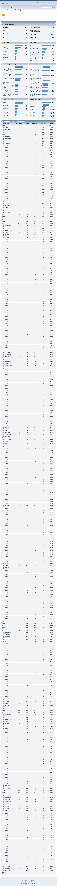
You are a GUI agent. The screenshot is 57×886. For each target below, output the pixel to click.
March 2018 (7, 432)
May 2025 (7, 205)
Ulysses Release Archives (35, 52)
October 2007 (7, 799)
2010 (4, 712)
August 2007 (7, 803)
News (31, 55)
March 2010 (7, 785)
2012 (4, 630)
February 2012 (8, 707)
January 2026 (7, 132)
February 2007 (8, 868)
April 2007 (7, 810)
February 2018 (8, 434)
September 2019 (8, 230)
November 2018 (8, 361)
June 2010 (7, 725)
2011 (4, 710)
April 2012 (7, 703)
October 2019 (7, 228)
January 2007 (7, 870)
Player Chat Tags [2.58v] (8, 85)
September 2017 (8, 445)
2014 (4, 627)
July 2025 (7, 202)
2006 (4, 872)
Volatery (52, 34)
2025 (4, 134)
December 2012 (8, 632)
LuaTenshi (5, 106)
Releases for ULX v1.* (34, 57)
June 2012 (7, 700)
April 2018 (7, 430)
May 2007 (7, 808)
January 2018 (7, 436)
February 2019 (8, 354)
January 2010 (7, 788)
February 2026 (8, 131)
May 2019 (7, 237)
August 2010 (7, 721)
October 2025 (7, 140)
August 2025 (7, 143)
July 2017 (7, 505)
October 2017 (7, 443)
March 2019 (7, 352)
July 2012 (7, 641)
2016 (4, 623)
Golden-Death (5, 57)
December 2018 (8, 359)
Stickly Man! (5, 50)
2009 (4, 790)
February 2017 (8, 569)
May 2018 (7, 429)
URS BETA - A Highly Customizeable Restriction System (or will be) (8, 76)
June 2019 (7, 236)
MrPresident (5, 48)
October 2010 (7, 717)
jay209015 (5, 51)
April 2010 (7, 728)
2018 (4, 358)
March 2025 (7, 209)
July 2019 (7, 234)
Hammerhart (32, 105)
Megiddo (4, 47)
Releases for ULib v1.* (34, 58)
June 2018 (7, 427)
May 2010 (7, 726)
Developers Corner (34, 48)
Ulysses (4, 3)
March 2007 (7, 866)
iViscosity (4, 54)
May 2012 (7, 701)
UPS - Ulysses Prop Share (8, 78)
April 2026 (7, 127)
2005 (4, 874)
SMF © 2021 (28, 880)
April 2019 (7, 296)
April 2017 (7, 565)
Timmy (31, 107)
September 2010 (8, 719)
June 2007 (7, 806)
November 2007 (8, 797)
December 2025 (8, 136)
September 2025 (8, 141)
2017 (4, 438)
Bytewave (5, 59)
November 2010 (8, 716)
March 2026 (7, 129)
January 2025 (7, 212)
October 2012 (7, 636)
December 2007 (8, 795)
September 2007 (8, 801)
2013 (4, 629)
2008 (4, 792)
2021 (4, 219)
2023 (4, 216)
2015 (4, 625)
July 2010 (7, 723)
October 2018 (7, 363)
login (12, 7)
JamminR (5, 45)
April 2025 (7, 207)
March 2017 (7, 567)
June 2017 (7, 507)
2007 (4, 794)
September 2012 (8, 638)
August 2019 (7, 232)
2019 (4, 223)
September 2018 (8, 365)
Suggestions (32, 54)
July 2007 (7, 804)
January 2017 (7, 621)
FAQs (31, 60)
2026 (4, 125)
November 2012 (8, 634)
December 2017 (8, 439)
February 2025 (8, 210)
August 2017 (7, 446)
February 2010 (8, 787)
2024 (4, 214)
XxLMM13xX (5, 112)
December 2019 (8, 225)
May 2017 (7, 563)
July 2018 (7, 368)
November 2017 (8, 441)
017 (30, 102)
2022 (4, 218)
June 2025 (7, 203)
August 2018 (7, 367)
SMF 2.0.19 (24, 880)
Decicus (31, 113)
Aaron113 (5, 56)
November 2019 (8, 227)
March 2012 (7, 705)
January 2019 (7, 356)
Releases (32, 51)
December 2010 (8, 714)
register (15, 7)
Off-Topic (32, 49)
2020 (4, 221)
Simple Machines (33, 880)
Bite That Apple (6, 53)
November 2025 (8, 138)
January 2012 (7, 709)
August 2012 (7, 639)
